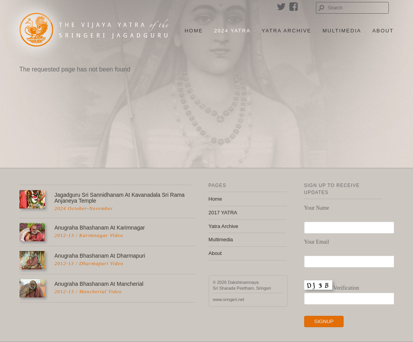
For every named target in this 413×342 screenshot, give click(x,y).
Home (193, 31)
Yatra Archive (286, 31)
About (383, 31)
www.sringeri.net (229, 299)
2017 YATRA (223, 213)
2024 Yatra (232, 31)
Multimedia (342, 31)
